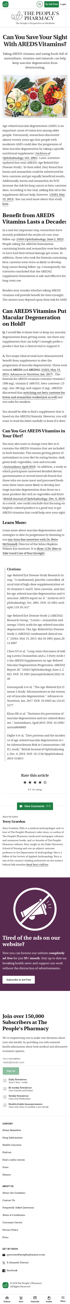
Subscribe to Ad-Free (18, 979)
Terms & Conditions (13, 1215)
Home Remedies (11, 1130)
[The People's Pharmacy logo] (35, 16)
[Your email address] (35, 1063)
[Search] (40, 4)
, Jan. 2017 (31, 374)
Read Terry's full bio (37, 865)
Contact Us (8, 1200)
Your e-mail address (11, 1059)
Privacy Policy (10, 1230)
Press (5, 1237)
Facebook (9, 1271)
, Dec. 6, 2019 (34, 499)
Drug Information (12, 1138)
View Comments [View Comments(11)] (35, 806)
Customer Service (12, 1222)
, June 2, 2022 (40, 239)
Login (63, 4)
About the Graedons (13, 1193)
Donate (6, 1175)
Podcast (6, 1152)
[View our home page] (5, 4)
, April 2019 (19, 467)
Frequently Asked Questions (18, 1208)
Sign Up (11, 1071)
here (5, 204)
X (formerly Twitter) (15, 1263)
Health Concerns (11, 1145)
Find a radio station (13, 1160)
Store (5, 1167)
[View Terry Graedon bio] (33, 822)
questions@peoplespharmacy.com (23, 1255)
